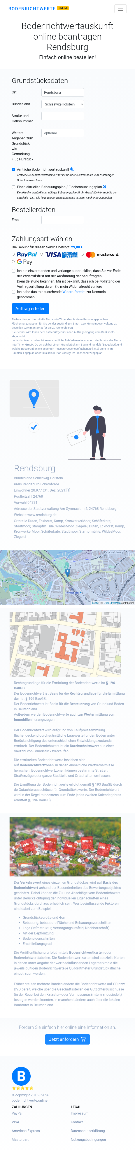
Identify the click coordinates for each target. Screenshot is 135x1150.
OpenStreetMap (112, 603)
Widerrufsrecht (74, 292)
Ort (14, 92)
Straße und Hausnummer (22, 118)
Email (16, 220)
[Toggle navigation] (120, 8)
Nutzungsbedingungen (88, 1140)
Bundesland (21, 104)
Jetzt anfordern (67, 1045)
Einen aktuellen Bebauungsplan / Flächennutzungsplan (59, 187)
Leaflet (95, 603)
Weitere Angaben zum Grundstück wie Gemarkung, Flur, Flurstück (22, 146)
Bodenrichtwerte (32, 8)
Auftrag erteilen (31, 308)
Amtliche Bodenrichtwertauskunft (43, 169)
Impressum (80, 1113)
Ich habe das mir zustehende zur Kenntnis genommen (61, 294)
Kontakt (77, 1122)
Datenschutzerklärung (88, 1131)
